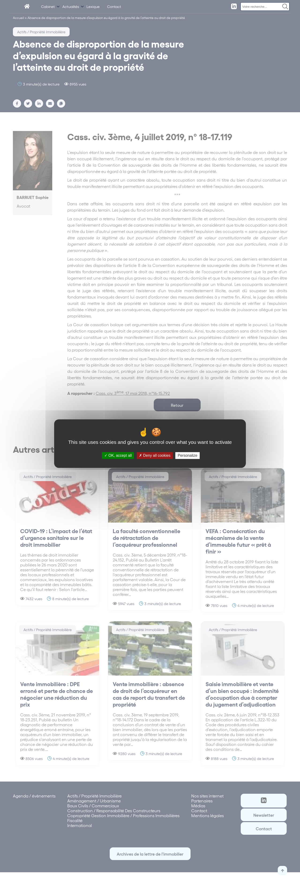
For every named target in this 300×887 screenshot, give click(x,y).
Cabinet (48, 6)
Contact (114, 6)
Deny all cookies (154, 455)
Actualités (70, 6)
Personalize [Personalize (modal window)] (187, 455)
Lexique (93, 6)
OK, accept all (118, 455)
